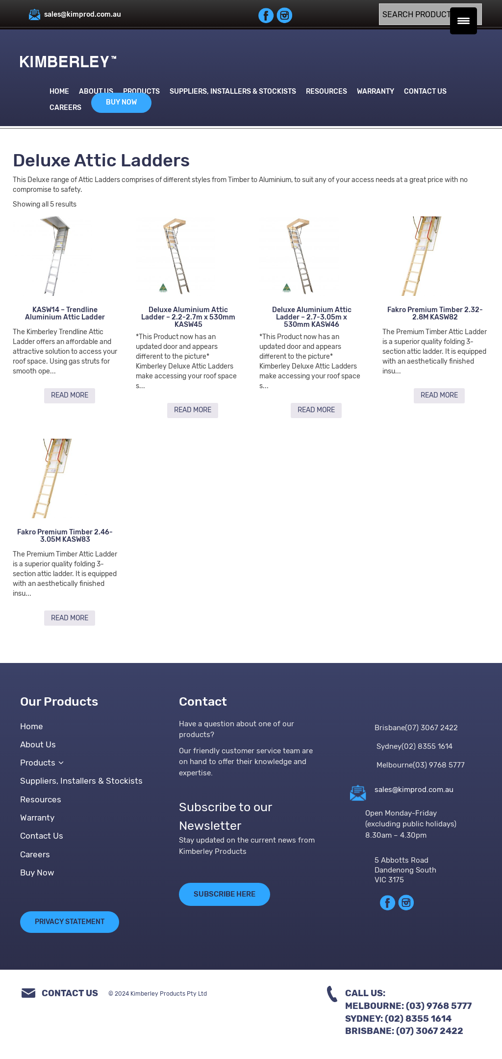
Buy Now (121, 102)
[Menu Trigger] (463, 20)
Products (141, 91)
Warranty (375, 91)
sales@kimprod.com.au (414, 789)
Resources (326, 91)
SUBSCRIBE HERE (225, 894)
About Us (96, 91)
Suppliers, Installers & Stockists (233, 91)
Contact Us (425, 91)
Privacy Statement (69, 922)
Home (59, 91)
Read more (69, 395)
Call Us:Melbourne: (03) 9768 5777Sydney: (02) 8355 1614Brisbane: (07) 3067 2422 (408, 1012)
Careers (65, 108)
